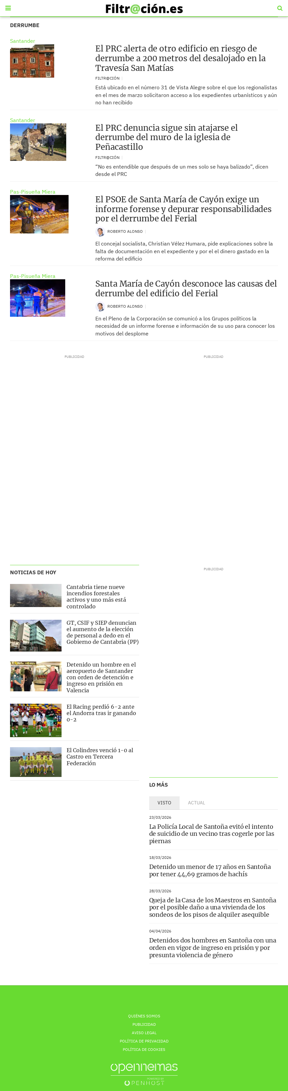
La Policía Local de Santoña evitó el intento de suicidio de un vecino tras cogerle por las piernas (211, 834)
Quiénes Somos (144, 1015)
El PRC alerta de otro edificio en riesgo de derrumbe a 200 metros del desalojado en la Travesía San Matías (180, 58)
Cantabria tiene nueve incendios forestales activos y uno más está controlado (96, 597)
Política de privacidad (144, 1041)
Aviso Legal (144, 1032)
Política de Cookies (144, 1049)
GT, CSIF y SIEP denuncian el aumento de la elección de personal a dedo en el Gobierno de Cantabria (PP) (103, 632)
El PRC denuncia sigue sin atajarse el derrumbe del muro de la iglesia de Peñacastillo (166, 138)
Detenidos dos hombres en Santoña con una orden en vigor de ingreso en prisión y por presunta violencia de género (212, 947)
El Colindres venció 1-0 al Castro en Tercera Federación (100, 756)
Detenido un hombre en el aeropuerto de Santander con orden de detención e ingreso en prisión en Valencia (101, 677)
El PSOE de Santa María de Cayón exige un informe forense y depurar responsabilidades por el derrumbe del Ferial (183, 209)
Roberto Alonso (125, 231)
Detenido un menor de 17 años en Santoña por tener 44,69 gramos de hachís (210, 870)
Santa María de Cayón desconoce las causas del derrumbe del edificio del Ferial (186, 289)
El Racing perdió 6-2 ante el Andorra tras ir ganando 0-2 (101, 713)
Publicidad (144, 1024)
